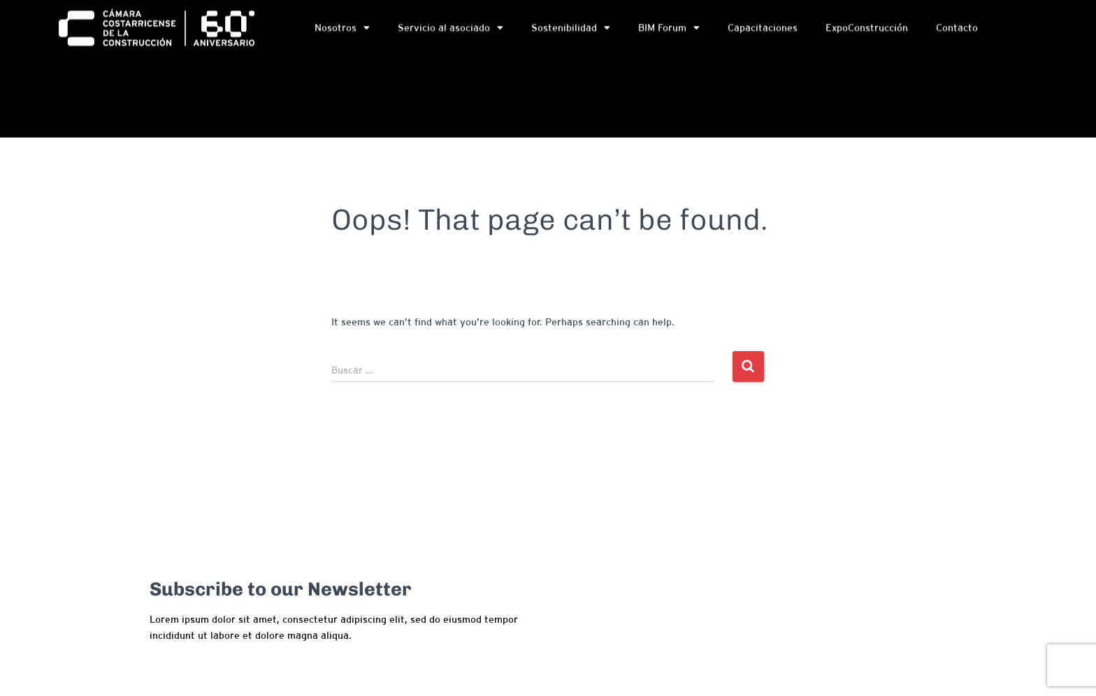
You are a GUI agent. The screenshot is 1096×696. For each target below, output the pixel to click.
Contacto (957, 29)
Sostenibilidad (570, 29)
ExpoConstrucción (866, 29)
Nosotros (342, 29)
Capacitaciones (763, 29)
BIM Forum (669, 29)
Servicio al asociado (450, 29)
